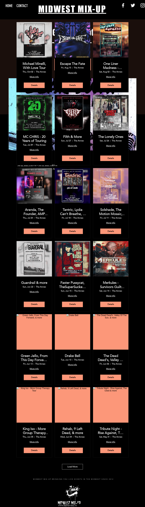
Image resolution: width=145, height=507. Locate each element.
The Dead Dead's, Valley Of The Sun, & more (111, 358)
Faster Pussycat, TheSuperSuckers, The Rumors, (72, 285)
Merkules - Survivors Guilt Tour (110, 285)
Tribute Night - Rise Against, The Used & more (111, 431)
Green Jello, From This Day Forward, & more (34, 358)
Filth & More (72, 137)
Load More (72, 466)
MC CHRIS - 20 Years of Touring (34, 139)
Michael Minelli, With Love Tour (34, 66)
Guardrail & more (34, 283)
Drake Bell (72, 356)
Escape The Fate (72, 64)
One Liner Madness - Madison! (111, 66)
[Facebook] (123, 5)
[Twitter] (133, 5)
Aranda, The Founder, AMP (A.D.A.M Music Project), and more (34, 212)
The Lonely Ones (110, 137)
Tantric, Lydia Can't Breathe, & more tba (72, 212)
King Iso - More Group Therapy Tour (34, 431)
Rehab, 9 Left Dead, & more (72, 431)
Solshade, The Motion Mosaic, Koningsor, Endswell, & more (111, 212)
